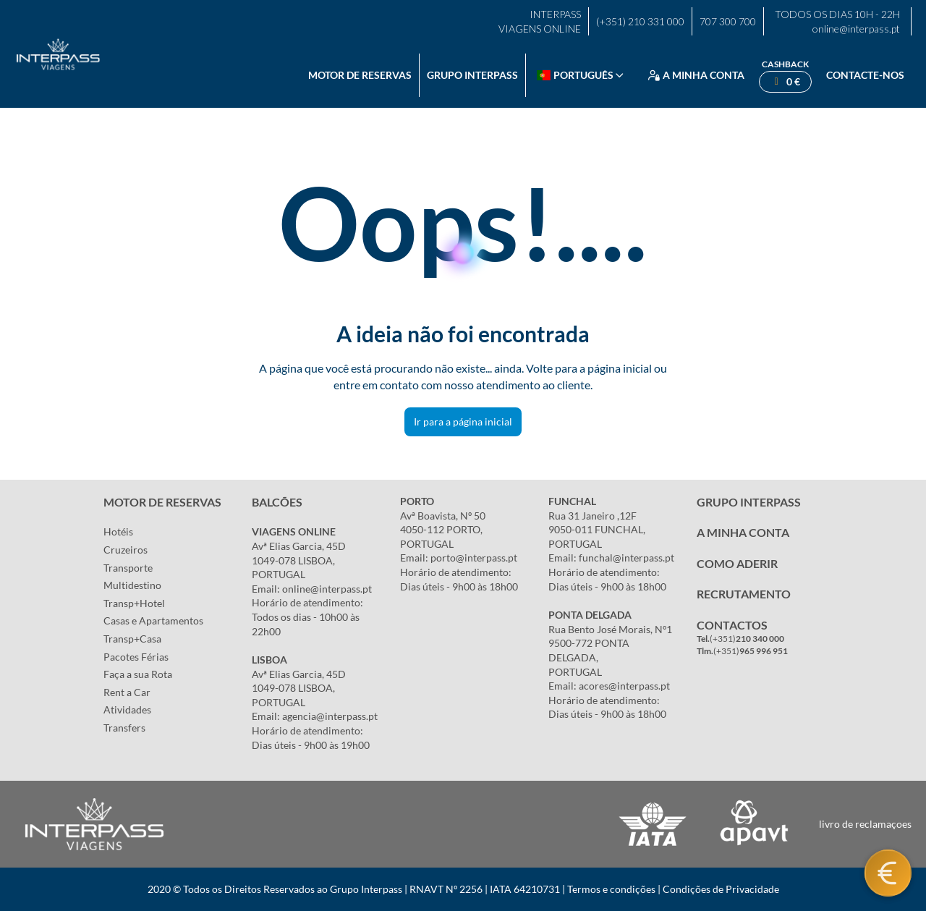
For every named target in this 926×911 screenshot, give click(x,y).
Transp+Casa (132, 638)
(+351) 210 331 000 (640, 21)
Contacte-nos (865, 75)
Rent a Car (126, 692)
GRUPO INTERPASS (749, 502)
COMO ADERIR (737, 563)
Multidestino (132, 585)
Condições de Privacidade (721, 889)
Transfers (124, 727)
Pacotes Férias (136, 657)
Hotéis (118, 531)
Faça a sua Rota (137, 674)
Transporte (128, 568)
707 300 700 (728, 21)
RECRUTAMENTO (744, 594)
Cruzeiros (125, 549)
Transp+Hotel (134, 603)
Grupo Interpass (472, 75)
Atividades (127, 709)
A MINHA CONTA (743, 532)
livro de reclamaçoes (865, 824)
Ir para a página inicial (463, 421)
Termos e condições (611, 889)
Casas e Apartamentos (153, 620)
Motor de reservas (360, 75)
